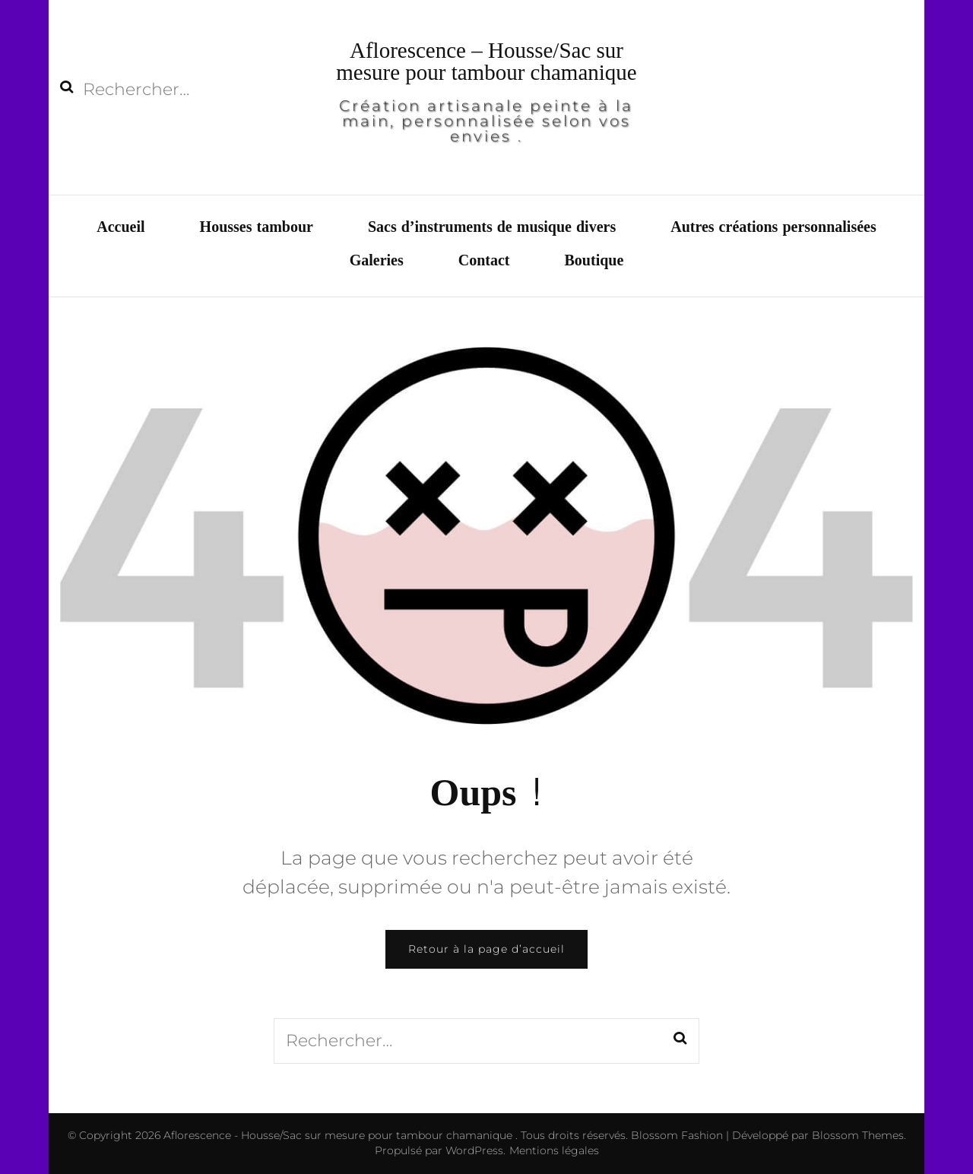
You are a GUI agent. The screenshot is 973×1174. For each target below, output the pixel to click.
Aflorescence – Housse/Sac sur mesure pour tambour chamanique (486, 61)
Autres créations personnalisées (773, 227)
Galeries (377, 260)
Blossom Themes (856, 1135)
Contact (484, 260)
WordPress (474, 1150)
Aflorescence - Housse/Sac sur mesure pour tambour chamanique (339, 1135)
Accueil (120, 227)
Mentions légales (554, 1150)
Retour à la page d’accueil (486, 949)
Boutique (594, 260)
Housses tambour (256, 227)
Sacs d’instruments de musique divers (492, 227)
